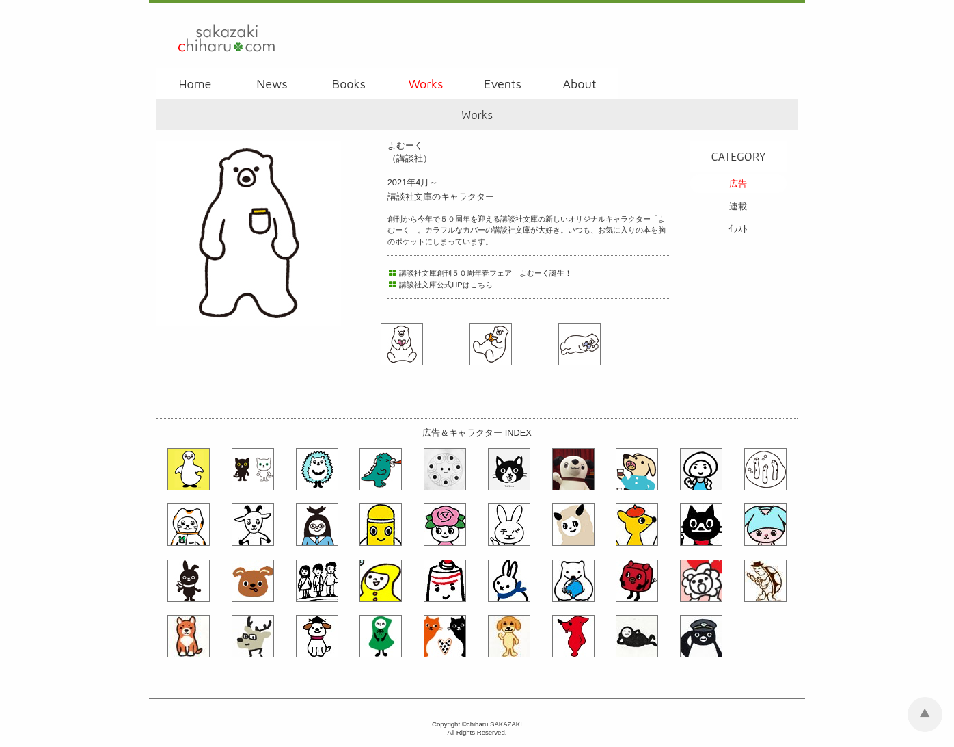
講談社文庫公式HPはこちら (440, 284)
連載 (738, 206)
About (579, 84)
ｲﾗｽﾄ (738, 229)
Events (502, 84)
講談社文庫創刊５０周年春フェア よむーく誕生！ (480, 273)
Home (194, 84)
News (271, 84)
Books (349, 84)
